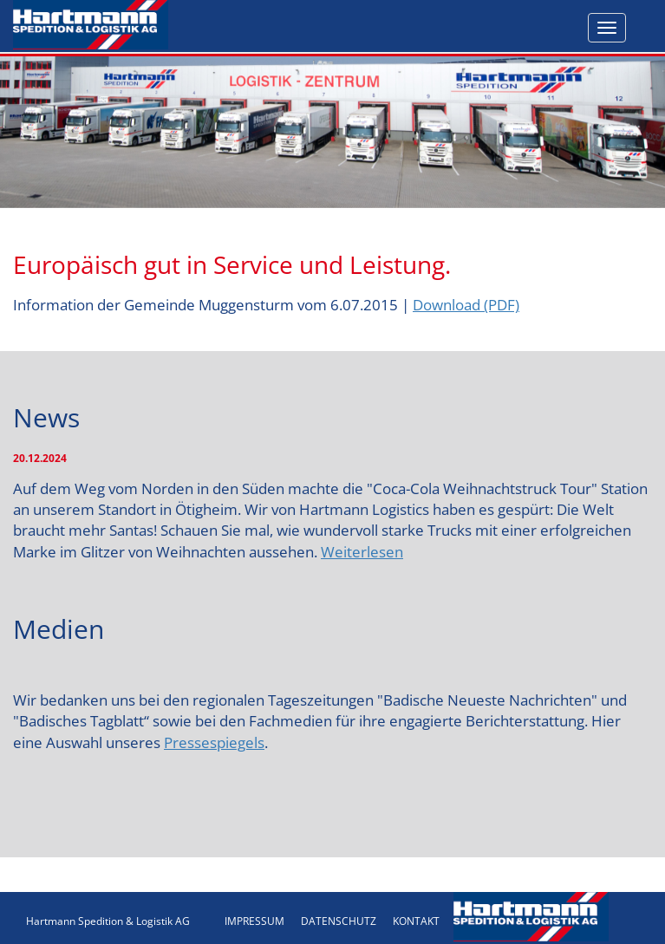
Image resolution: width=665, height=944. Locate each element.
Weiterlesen (362, 552)
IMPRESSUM (254, 921)
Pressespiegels (214, 742)
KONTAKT (416, 921)
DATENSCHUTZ (338, 921)
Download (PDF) (466, 305)
